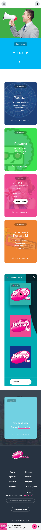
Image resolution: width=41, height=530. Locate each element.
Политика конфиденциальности (20, 500)
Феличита (19, 183)
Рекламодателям (20, 509)
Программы (20, 44)
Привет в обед (24, 427)
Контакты (28, 477)
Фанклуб (12, 486)
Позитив (20, 143)
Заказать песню (20, 201)
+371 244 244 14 (30, 495)
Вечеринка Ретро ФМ (20, 234)
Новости (28, 472)
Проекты (12, 477)
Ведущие (11, 401)
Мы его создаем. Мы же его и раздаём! (20, 151)
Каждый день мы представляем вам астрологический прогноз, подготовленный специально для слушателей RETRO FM (20, 106)
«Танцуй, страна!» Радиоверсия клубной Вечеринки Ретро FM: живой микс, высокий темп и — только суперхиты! (20, 244)
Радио (12, 472)
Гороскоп (20, 97)
